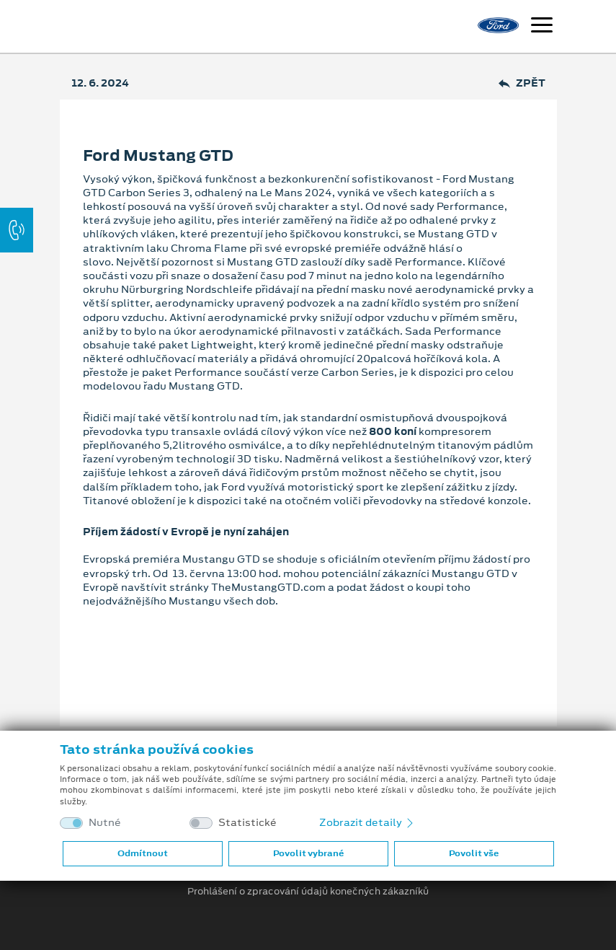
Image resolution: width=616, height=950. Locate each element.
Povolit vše (474, 853)
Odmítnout (142, 853)
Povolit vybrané (308, 853)
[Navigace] (541, 27)
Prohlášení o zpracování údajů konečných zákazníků (308, 891)
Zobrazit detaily (367, 822)
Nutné (105, 823)
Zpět (522, 83)
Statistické (247, 823)
